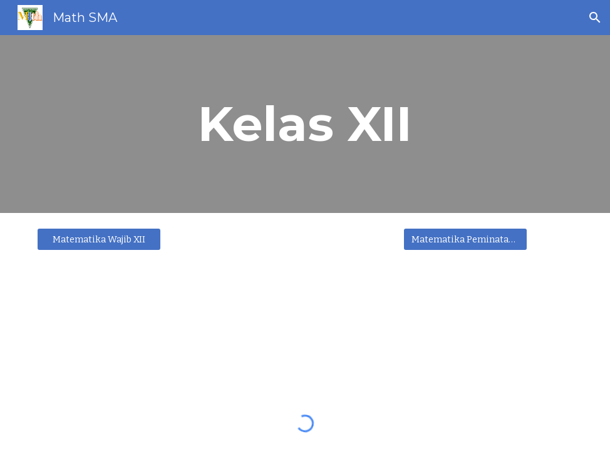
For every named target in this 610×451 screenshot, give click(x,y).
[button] (595, 18)
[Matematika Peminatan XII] (465, 239)
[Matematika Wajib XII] (99, 239)
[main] (304, 124)
